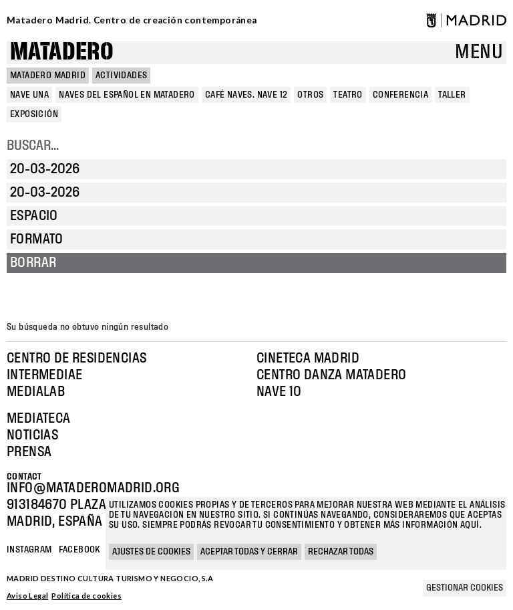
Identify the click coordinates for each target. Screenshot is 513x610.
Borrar (33, 263)
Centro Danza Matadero (331, 375)
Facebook (79, 549)
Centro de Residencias (76, 358)
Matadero (62, 52)
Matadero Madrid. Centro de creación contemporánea (132, 20)
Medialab (36, 392)
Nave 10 (279, 392)
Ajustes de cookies (151, 551)
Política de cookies (86, 595)
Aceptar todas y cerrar (249, 551)
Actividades (121, 75)
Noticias (32, 435)
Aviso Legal (27, 595)
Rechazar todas (340, 551)
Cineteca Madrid (307, 358)
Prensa (29, 452)
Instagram (29, 549)
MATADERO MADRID (48, 75)
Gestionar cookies (464, 588)
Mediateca (39, 418)
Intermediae (44, 375)
